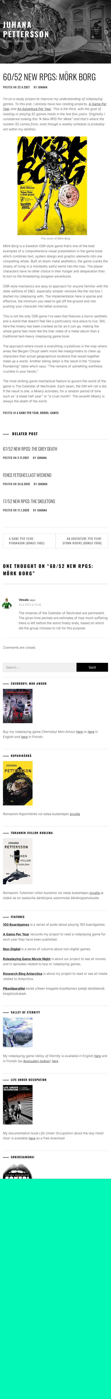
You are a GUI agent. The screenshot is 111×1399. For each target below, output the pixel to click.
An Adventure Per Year (34, 109)
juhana (43, 87)
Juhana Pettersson (26, 29)
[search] (106, 32)
